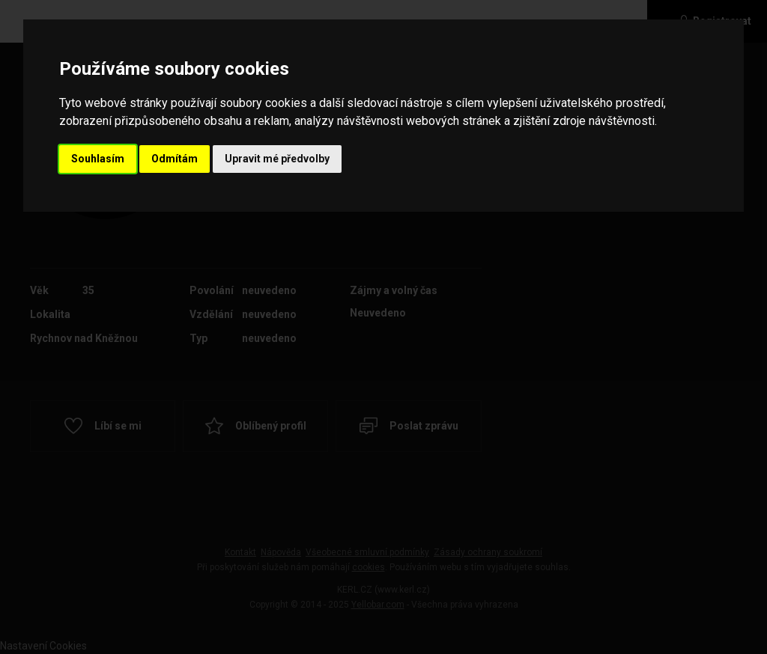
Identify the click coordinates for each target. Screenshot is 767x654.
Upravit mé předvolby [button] (277, 159)
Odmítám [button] (174, 159)
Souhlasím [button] (97, 159)
